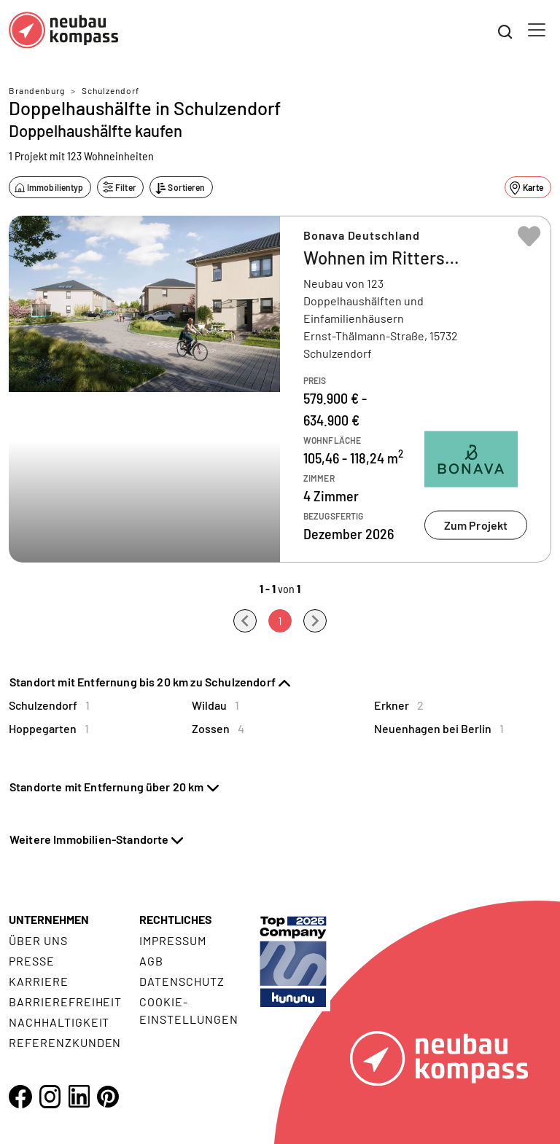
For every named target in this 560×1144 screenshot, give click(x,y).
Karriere (39, 981)
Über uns (38, 940)
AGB (151, 961)
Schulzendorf (110, 90)
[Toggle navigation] (536, 29)
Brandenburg (37, 90)
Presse (32, 961)
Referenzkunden (65, 1042)
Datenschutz (182, 981)
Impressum (172, 940)
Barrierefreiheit (65, 1001)
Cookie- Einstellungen (188, 1010)
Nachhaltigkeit (59, 1022)
